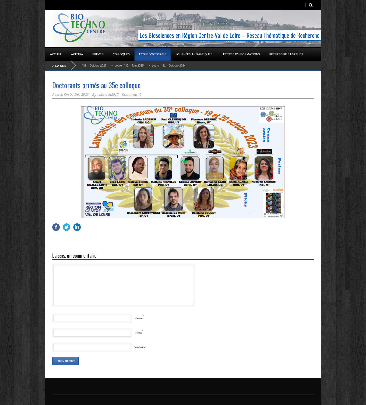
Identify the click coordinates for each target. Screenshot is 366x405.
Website (139, 347)
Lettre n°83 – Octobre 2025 (90, 65)
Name (138, 318)
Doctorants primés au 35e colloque (96, 85)
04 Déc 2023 (79, 94)
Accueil (56, 54)
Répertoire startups (286, 54)
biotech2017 (109, 94)
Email (138, 333)
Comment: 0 (131, 94)
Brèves (97, 54)
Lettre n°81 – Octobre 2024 (170, 65)
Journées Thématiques (194, 54)
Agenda (77, 54)
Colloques (121, 54)
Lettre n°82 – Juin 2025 (130, 65)
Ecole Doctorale (152, 54)
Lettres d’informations (241, 54)
